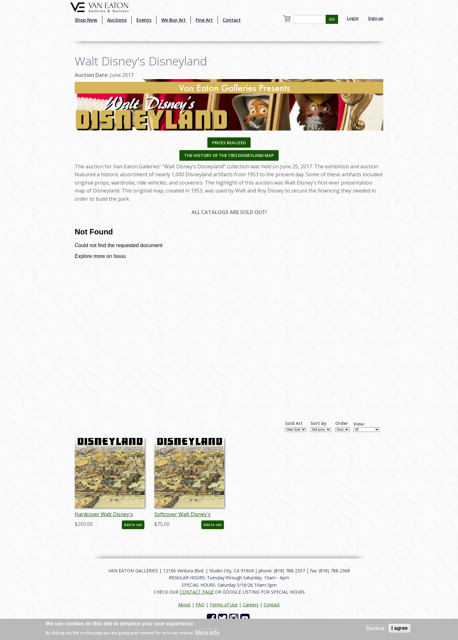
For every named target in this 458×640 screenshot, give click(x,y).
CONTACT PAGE (197, 592)
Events (143, 20)
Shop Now (86, 20)
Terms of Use (224, 605)
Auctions (117, 20)
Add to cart (133, 524)
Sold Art (294, 423)
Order (341, 423)
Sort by (318, 423)
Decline (375, 628)
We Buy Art (173, 20)
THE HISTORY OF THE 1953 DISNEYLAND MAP (229, 155)
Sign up (375, 18)
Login (352, 18)
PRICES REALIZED (229, 142)
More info (207, 632)
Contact (232, 20)
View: (359, 424)
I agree (399, 628)
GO (332, 19)
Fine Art (204, 20)
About (184, 605)
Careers (251, 605)
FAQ (200, 605)
